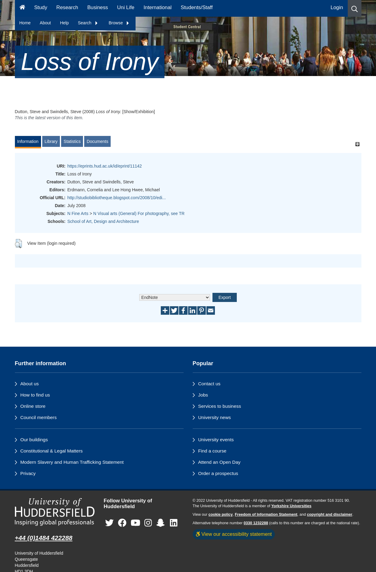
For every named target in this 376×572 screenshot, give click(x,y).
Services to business (219, 406)
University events (216, 439)
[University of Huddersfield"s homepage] (55, 512)
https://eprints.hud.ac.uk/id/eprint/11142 (104, 166)
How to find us (35, 394)
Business (97, 7)
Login (336, 7)
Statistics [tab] (72, 141)
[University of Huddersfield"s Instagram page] (148, 523)
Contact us (209, 383)
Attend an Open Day (219, 462)
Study (40, 7)
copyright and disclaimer (329, 514)
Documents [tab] (97, 141)
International (157, 7)
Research (67, 7)
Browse (119, 22)
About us (29, 383)
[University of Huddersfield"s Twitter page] (109, 523)
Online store (33, 406)
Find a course (212, 450)
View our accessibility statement (234, 534)
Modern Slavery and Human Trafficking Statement (72, 462)
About (45, 22)
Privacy (28, 473)
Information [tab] (28, 141)
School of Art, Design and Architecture (103, 221)
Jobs (203, 394)
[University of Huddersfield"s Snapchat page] (161, 523)
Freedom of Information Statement (266, 514)
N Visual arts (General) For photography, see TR (139, 213)
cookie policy (221, 514)
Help (64, 22)
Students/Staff (197, 7)
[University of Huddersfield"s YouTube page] (135, 523)
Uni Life (125, 7)
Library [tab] (51, 141)
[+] (357, 144)
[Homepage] (22, 8)
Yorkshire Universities (291, 506)
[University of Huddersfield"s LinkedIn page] (174, 523)
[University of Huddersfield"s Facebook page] (122, 523)
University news (214, 417)
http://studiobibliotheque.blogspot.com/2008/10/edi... (116, 197)
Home (25, 22)
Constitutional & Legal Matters (51, 450)
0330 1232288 (256, 523)
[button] (354, 8)
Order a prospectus (218, 473)
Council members (38, 417)
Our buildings (34, 439)
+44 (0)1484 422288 (44, 537)
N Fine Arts (77, 213)
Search (88, 22)
